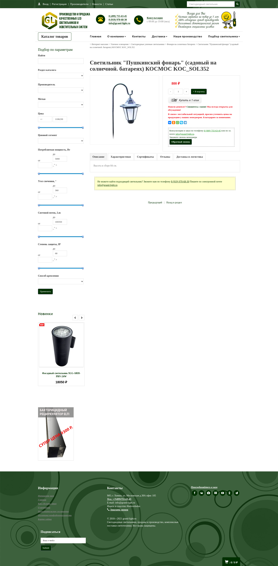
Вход (45, 3)
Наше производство (187, 36)
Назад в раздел (174, 202)
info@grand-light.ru (119, 23)
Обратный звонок (180, 141)
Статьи (109, 3)
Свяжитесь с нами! (196, 106)
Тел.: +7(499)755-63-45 (119, 499)
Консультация (155, 18)
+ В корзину (199, 91)
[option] (61, 354)
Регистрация (59, 3)
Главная (95, 36)
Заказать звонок (119, 509)
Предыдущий (155, 202)
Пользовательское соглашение (53, 511)
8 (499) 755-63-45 (118, 16)
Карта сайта (45, 519)
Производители (79, 3)
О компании (115, 36)
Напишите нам (46, 495)
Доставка (158, 36)
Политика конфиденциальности (55, 515)
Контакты (139, 36)
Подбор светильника (223, 36)
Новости (97, 3)
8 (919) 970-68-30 (118, 19)
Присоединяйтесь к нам (204, 487)
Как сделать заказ (47, 503)
